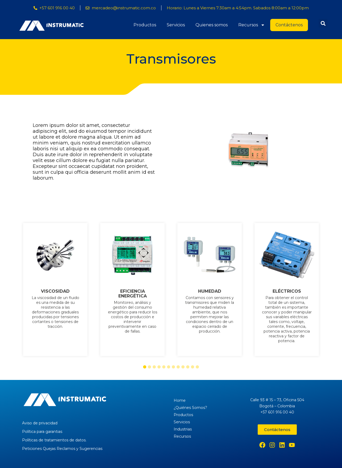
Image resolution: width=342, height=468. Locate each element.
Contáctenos (289, 24)
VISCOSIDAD (55, 291)
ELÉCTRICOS (287, 291)
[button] (323, 23)
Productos (145, 24)
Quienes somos (211, 24)
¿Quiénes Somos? (190, 407)
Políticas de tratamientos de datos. (54, 440)
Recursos (251, 25)
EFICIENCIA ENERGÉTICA (132, 294)
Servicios (176, 24)
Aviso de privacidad (39, 423)
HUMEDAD (209, 291)
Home (180, 400)
